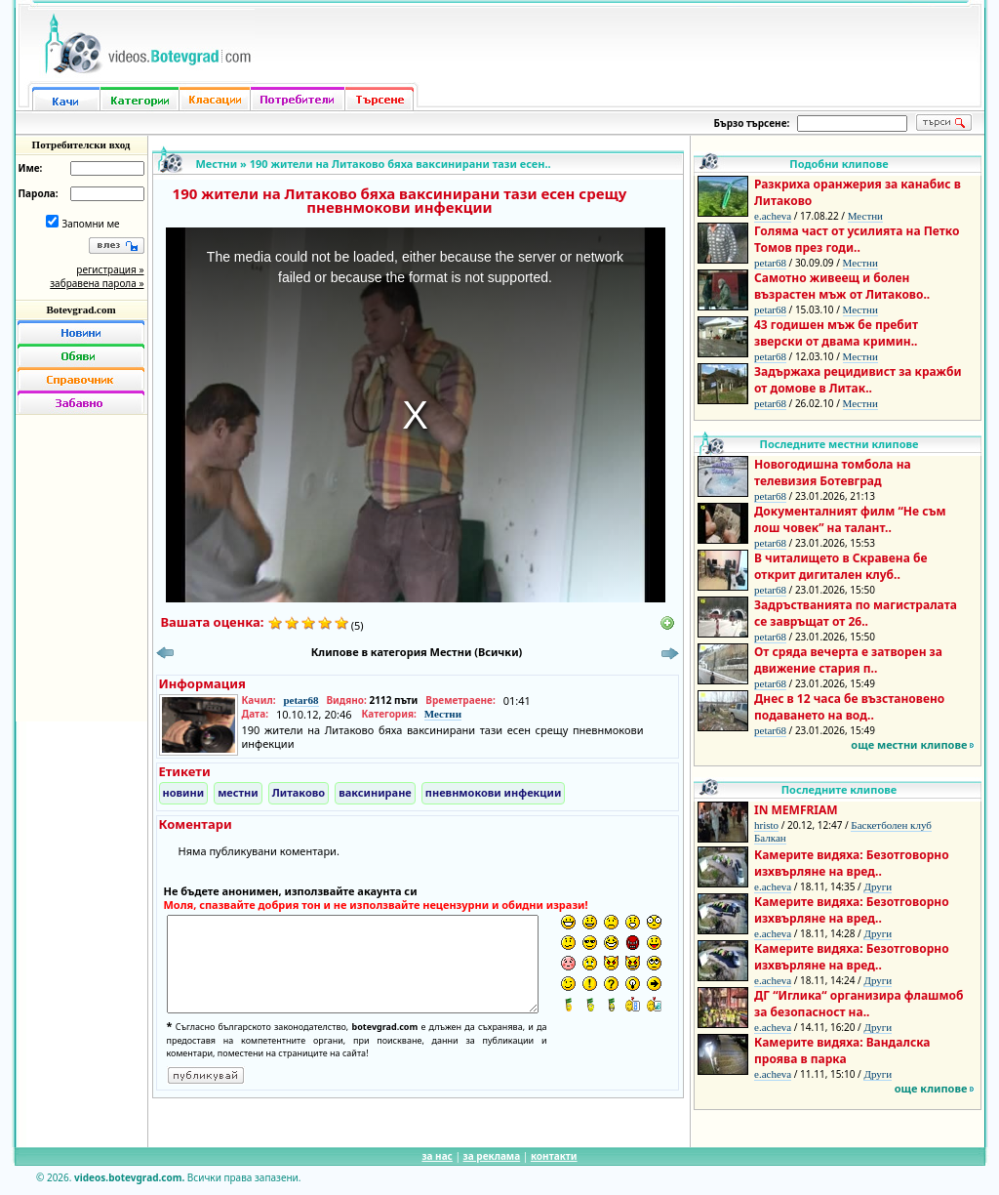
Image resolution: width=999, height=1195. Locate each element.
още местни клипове (909, 744)
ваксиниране (375, 792)
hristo (766, 825)
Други (877, 886)
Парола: (39, 193)
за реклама (492, 1156)
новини (184, 792)
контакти (554, 1156)
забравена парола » (96, 283)
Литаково (298, 792)
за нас (436, 1156)
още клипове (931, 1088)
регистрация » (109, 269)
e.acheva (772, 216)
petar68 (300, 700)
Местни (217, 163)
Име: (31, 168)
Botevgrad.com (80, 309)
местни (238, 792)
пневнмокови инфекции (493, 792)
